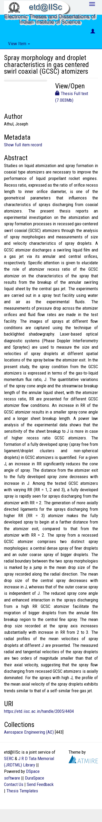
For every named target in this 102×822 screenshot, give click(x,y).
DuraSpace (34, 778)
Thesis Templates (22, 790)
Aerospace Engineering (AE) (29, 732)
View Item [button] (19, 43)
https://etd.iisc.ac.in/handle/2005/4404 (39, 711)
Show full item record (23, 144)
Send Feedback (40, 784)
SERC (9, 758)
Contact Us (13, 784)
